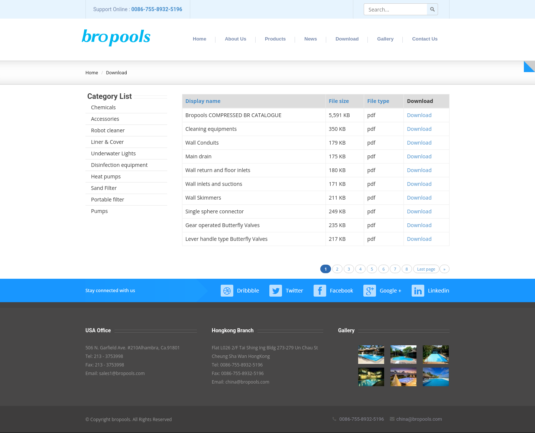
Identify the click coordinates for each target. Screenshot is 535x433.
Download (347, 39)
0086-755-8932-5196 (157, 9)
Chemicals (103, 107)
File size (339, 100)
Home (199, 39)
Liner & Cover (107, 141)
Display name (202, 100)
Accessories (105, 118)
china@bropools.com (416, 419)
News (310, 39)
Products (275, 39)
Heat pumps (106, 176)
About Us (235, 39)
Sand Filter (104, 187)
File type (378, 100)
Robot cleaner (108, 130)
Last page (426, 269)
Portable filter (107, 199)
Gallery (385, 39)
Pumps (99, 210)
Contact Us (425, 39)
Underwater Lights (113, 153)
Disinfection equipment (119, 164)
